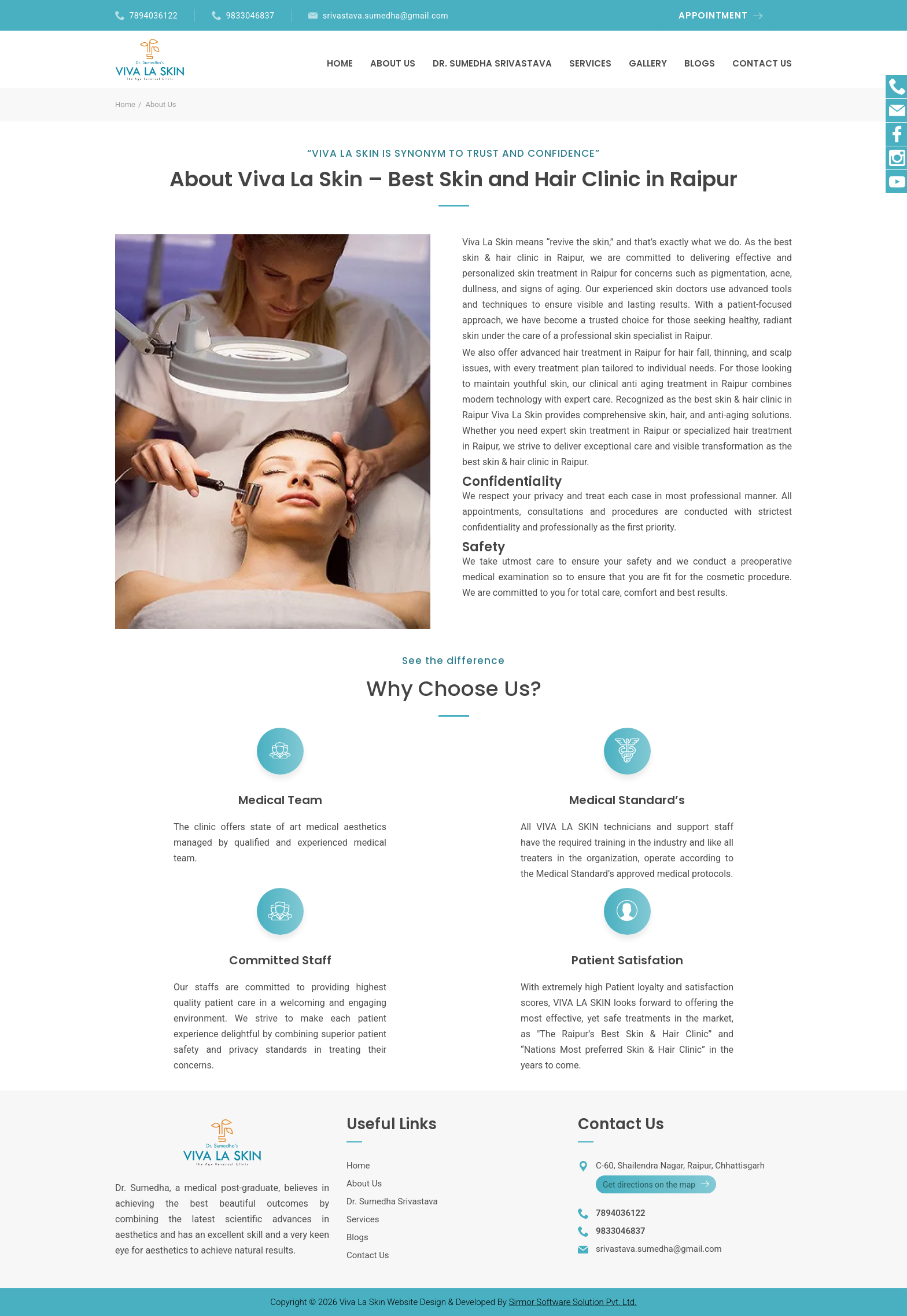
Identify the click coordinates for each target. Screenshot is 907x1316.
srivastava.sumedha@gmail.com (385, 15)
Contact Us (367, 1255)
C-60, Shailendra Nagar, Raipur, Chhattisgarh (680, 1165)
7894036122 (154, 15)
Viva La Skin (364, 1302)
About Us (364, 1183)
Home (125, 104)
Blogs (357, 1237)
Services (362, 1219)
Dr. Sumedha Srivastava (392, 1201)
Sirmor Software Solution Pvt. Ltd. (573, 1302)
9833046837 (250, 15)
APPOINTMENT (713, 15)
